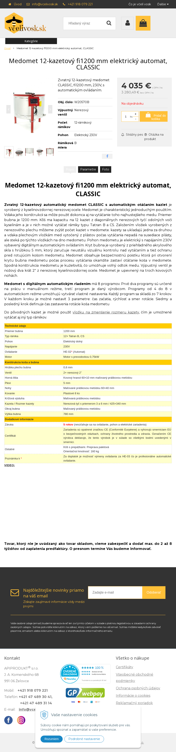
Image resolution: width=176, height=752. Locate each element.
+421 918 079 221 (80, 4)
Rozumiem (52, 739)
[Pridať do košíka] (154, 116)
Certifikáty (124, 667)
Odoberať (154, 592)
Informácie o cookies (133, 696)
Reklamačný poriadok (134, 703)
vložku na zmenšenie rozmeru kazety (106, 312)
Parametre (88, 169)
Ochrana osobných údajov (138, 688)
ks (131, 116)
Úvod (18, 4)
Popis (70, 169)
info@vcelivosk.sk (45, 4)
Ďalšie (163, 4)
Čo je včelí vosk (140, 4)
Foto (105, 169)
